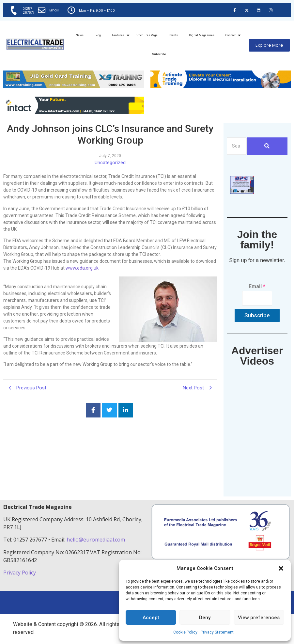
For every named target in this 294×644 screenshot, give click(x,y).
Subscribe (159, 54)
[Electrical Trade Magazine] (35, 44)
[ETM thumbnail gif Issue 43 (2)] (242, 192)
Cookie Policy (185, 632)
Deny (204, 617)
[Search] (236, 146)
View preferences (259, 617)
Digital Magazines (201, 35)
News (80, 35)
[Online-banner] (73, 112)
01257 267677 (29, 10)
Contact (231, 35)
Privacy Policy (20, 572)
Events (173, 35)
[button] (281, 568)
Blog (98, 35)
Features (119, 35)
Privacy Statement (217, 632)
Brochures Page (146, 35)
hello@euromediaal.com (96, 539)
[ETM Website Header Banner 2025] (73, 86)
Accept (151, 617)
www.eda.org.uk (82, 268)
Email (54, 10)
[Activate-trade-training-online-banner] (220, 86)
